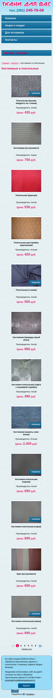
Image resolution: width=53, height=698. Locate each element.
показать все (27, 649)
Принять (26, 686)
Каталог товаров (15, 53)
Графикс (30, 694)
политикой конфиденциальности (20, 680)
